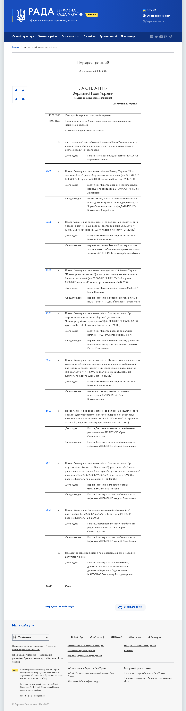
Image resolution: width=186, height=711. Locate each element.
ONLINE (92, 15)
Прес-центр (128, 36)
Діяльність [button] (89, 36)
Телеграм (154, 637)
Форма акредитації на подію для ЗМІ (85, 656)
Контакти (128, 651)
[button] (30, 637)
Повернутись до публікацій (59, 607)
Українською (152, 21)
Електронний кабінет (156, 15)
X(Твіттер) (97, 637)
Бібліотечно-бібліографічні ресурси (84, 681)
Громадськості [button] (108, 36)
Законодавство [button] (70, 36)
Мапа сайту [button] (21, 625)
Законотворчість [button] (47, 36)
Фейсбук (77, 637)
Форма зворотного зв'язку (35, 678)
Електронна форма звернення (81, 651)
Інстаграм (135, 637)
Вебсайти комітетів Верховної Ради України (87, 668)
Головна (15, 47)
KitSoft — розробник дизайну (32, 696)
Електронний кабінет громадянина (140, 646)
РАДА (41, 12)
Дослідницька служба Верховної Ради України (144, 673)
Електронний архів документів (137, 668)
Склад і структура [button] (23, 36)
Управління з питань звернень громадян (86, 646)
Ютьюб (116, 637)
